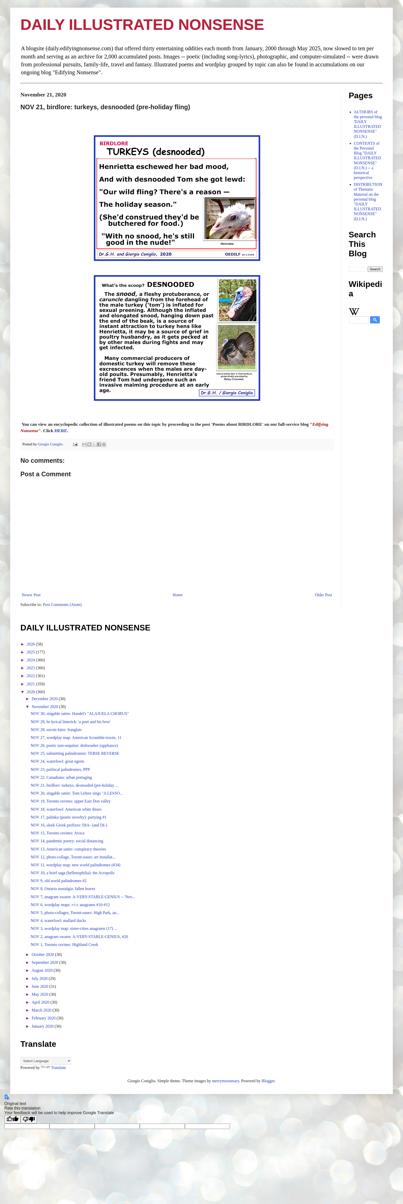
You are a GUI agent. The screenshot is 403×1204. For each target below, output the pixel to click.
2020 (31, 692)
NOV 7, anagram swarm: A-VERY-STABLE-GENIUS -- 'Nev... (83, 897)
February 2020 (44, 1018)
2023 (31, 668)
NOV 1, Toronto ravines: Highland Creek (64, 944)
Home (178, 595)
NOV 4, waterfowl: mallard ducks (58, 920)
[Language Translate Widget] (45, 1061)
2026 (31, 644)
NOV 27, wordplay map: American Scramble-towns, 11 (76, 737)
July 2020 (40, 978)
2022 (31, 676)
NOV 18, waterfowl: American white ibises (66, 809)
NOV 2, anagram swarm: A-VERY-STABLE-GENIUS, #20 (79, 936)
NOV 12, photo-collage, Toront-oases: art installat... (73, 857)
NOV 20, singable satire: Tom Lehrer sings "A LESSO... (77, 793)
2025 (31, 652)
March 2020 (42, 1010)
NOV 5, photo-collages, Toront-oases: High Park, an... (75, 912)
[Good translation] (12, 1119)
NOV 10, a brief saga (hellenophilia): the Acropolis (73, 873)
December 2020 (45, 699)
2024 (31, 660)
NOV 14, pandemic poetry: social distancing (67, 841)
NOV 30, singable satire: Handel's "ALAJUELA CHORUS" (80, 713)
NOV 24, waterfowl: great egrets (57, 761)
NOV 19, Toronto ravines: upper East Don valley (71, 801)
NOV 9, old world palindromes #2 (58, 881)
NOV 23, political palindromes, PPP (60, 769)
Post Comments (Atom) (62, 604)
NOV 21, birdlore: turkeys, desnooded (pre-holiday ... (74, 785)
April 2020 (41, 1002)
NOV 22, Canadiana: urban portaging (61, 777)
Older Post (323, 595)
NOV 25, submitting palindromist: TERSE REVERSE (75, 753)
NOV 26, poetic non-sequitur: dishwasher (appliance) (74, 745)
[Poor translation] (29, 1119)
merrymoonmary (225, 1081)
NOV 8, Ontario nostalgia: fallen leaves (63, 888)
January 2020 (43, 1026)
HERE (60, 430)
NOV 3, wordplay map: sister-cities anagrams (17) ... (74, 928)
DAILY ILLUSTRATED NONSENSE (142, 24)
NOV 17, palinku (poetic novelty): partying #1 (69, 817)
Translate (53, 1067)
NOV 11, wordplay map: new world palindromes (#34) (75, 865)
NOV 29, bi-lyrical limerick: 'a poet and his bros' (70, 722)
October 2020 (43, 954)
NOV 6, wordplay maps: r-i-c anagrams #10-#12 (70, 905)
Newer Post (31, 595)
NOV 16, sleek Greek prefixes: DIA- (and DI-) (69, 825)
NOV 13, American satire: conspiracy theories (68, 849)
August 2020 (43, 970)
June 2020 (40, 986)
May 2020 (40, 994)
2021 (31, 684)
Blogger (268, 1081)
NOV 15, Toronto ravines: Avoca (57, 833)
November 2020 (45, 706)
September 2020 (45, 962)
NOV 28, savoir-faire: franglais (56, 729)
